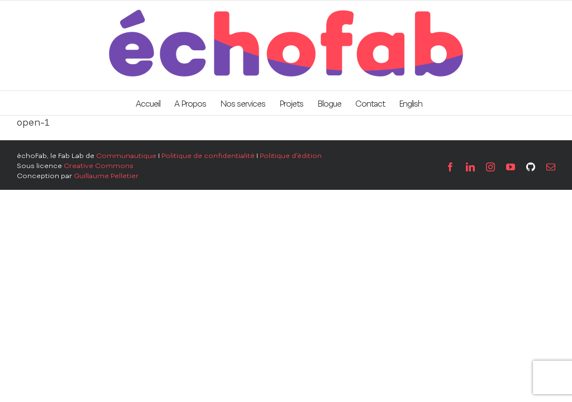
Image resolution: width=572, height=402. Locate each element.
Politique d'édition (291, 155)
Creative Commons (99, 165)
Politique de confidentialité (208, 155)
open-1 (33, 122)
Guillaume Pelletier (106, 175)
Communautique (126, 155)
